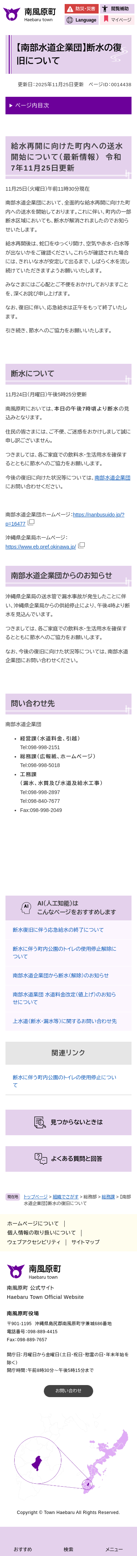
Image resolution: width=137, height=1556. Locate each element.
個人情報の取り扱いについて (41, 1233)
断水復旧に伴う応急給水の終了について (58, 930)
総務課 (108, 1197)
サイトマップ (85, 1242)
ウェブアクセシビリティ (34, 1242)
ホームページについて (33, 1224)
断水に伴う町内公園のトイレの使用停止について (65, 1081)
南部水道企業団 (112, 478)
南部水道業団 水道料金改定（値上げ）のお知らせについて (64, 998)
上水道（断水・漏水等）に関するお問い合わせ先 (65, 1021)
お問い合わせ (68, 1390)
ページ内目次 (32, 105)
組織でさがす (66, 1197)
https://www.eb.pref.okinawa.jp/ (40, 547)
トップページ (36, 1197)
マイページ (121, 20)
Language (86, 20)
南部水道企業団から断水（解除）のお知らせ (61, 976)
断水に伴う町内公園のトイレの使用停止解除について (65, 953)
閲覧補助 (120, 8)
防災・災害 (85, 8)
